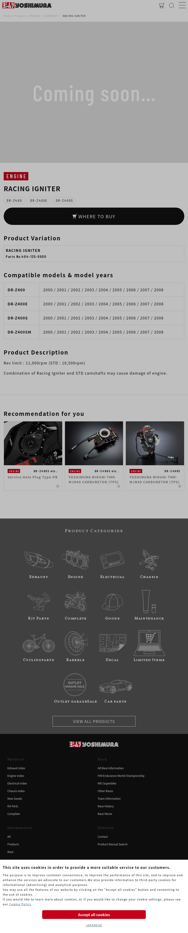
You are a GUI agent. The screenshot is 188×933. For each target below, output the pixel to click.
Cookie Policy (20, 904)
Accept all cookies (94, 914)
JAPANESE (94, 925)
